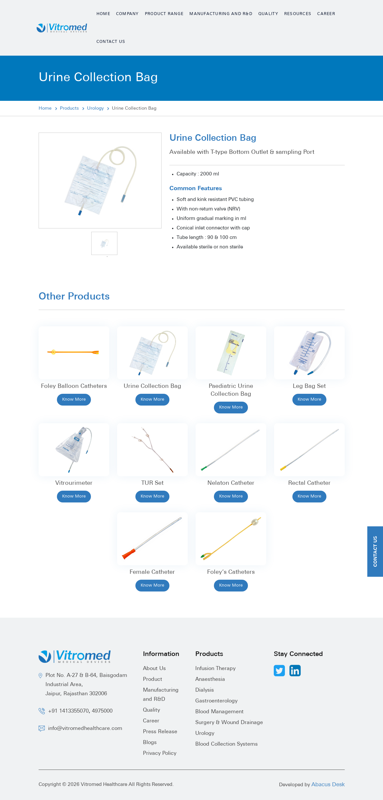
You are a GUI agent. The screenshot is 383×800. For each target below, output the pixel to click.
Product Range (164, 14)
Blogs (150, 742)
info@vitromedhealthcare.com (85, 728)
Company (127, 14)
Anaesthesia (210, 679)
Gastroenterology (216, 701)
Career (326, 14)
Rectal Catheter (309, 483)
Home (103, 14)
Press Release (160, 732)
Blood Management (219, 712)
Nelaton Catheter (230, 483)
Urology (95, 108)
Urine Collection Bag (152, 386)
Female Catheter (152, 572)
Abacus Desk (328, 785)
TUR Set (152, 483)
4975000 (102, 711)
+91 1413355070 (68, 711)
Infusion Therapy (215, 668)
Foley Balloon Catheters (74, 386)
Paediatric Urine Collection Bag (231, 390)
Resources (297, 14)
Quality (268, 14)
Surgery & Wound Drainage (229, 722)
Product (152, 679)
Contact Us (111, 42)
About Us (154, 668)
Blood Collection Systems (226, 744)
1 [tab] (107, 256)
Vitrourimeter (74, 483)
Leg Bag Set (309, 386)
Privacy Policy (159, 753)
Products (69, 108)
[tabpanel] (104, 243)
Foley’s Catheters (231, 572)
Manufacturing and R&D (220, 14)
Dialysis (204, 690)
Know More (74, 399)
